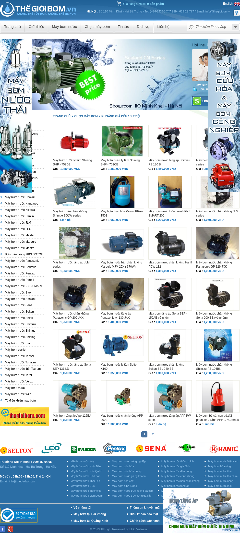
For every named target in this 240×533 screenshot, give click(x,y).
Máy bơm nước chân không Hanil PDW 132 (170, 264)
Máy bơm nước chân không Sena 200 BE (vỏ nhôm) (214, 315)
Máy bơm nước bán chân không (180, 480)
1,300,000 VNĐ (118, 424)
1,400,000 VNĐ (118, 322)
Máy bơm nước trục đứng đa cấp (131, 495)
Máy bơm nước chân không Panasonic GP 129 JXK (214, 264)
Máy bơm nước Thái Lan (85, 480)
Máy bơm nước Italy (83, 461)
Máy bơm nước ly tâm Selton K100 (119, 366)
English (228, 3)
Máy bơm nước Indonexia (86, 490)
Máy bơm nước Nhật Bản (86, 466)
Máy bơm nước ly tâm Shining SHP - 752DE (72, 162)
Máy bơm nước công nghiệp (129, 461)
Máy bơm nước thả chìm (223, 476)
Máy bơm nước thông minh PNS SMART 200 (169, 213)
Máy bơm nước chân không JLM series (217, 213)
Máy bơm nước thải (219, 471)
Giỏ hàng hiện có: (143, 4)
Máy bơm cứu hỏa (123, 466)
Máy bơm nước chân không (177, 476)
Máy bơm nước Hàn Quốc (86, 471)
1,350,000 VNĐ (118, 169)
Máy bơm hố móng (219, 466)
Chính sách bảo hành (145, 520)
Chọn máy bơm (86, 116)
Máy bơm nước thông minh (177, 461)
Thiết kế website (160, 529)
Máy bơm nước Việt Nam (223, 461)
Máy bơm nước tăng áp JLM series (71, 264)
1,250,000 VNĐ (70, 322)
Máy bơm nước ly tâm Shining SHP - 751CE (120, 162)
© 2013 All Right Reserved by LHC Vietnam (119, 529)
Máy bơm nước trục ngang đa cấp (132, 490)
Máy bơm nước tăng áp (175, 485)
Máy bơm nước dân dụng (176, 471)
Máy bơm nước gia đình (175, 466)
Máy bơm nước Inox (220, 485)
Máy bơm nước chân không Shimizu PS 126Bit (214, 366)
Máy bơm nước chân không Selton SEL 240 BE (166, 366)
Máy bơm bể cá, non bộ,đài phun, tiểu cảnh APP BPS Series (217, 418)
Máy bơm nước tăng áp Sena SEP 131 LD (72, 366)
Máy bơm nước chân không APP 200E (122, 418)
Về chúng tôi (82, 507)
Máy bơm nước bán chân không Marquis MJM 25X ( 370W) (121, 264)
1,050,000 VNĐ (118, 220)
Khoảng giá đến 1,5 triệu (121, 116)
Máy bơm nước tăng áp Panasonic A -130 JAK (116, 315)
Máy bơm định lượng (124, 485)
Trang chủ (62, 116)
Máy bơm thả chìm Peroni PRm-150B (122, 213)
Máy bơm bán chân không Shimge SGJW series (70, 213)
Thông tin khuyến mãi (145, 507)
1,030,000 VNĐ (214, 271)
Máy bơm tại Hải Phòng (89, 514)
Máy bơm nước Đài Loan (85, 476)
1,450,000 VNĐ (70, 169)
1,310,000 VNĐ (166, 373)
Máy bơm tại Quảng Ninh (90, 520)
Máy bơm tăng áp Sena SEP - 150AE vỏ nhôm (167, 315)
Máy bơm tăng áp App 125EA (72, 415)
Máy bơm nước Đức (83, 485)
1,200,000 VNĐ (166, 220)
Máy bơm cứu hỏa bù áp (127, 471)
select (235, 27)
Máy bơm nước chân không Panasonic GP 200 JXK (71, 315)
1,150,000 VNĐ (70, 373)
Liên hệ (65, 220)
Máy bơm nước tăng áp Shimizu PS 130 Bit (169, 162)
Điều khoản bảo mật (144, 514)
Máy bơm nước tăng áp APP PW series (169, 418)
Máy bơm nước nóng (220, 480)
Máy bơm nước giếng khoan (129, 476)
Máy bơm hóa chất (123, 480)
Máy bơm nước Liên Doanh (87, 495)
